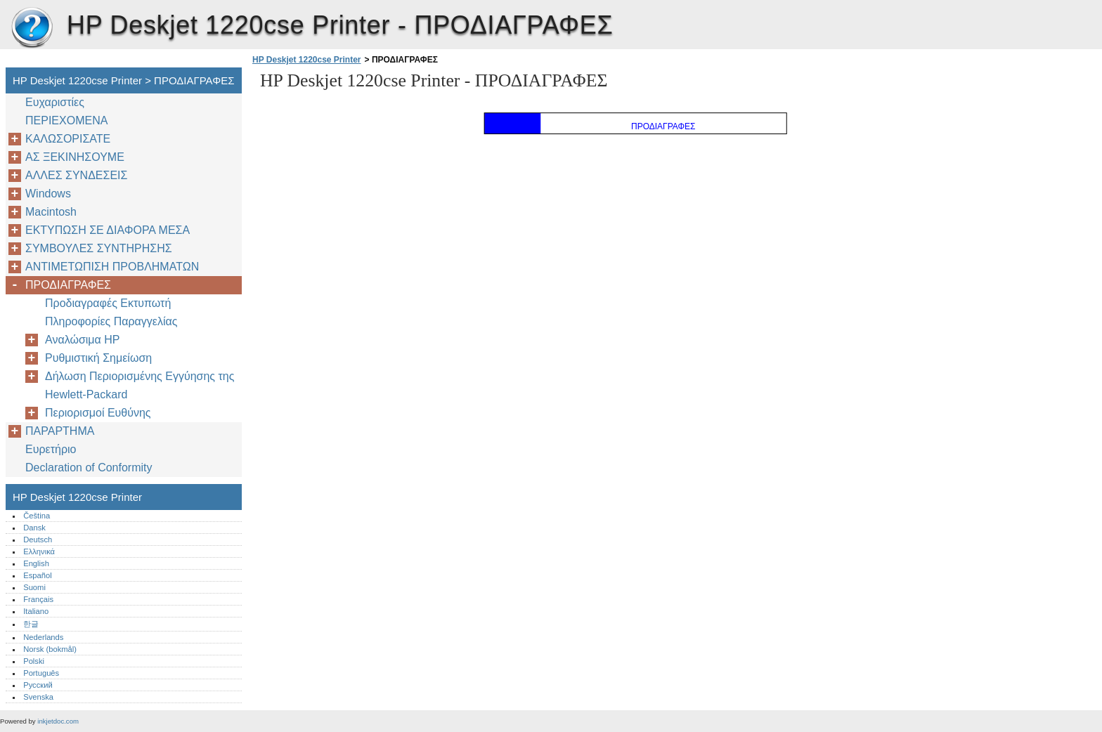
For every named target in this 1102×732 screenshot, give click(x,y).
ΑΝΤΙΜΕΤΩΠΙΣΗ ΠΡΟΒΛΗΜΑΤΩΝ (112, 267)
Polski (33, 661)
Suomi (34, 587)
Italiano (35, 611)
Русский (38, 685)
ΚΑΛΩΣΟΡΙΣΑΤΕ (67, 139)
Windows (48, 194)
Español (37, 575)
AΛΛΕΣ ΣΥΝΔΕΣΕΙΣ (76, 175)
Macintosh (51, 212)
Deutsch (37, 539)
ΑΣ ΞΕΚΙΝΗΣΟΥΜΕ (74, 157)
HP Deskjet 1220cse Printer (32, 28)
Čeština (36, 515)
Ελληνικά (39, 551)
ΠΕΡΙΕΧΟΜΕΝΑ (66, 120)
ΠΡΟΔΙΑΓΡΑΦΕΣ (68, 285)
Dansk (34, 527)
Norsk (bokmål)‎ (50, 649)
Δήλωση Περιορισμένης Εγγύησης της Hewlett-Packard (139, 385)
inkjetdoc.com (58, 721)
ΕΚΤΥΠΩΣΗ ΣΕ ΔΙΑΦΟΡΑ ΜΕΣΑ (107, 230)
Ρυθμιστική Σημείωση (98, 358)
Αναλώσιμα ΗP (82, 340)
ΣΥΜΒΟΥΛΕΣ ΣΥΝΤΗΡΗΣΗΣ (98, 248)
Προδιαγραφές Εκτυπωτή (108, 303)
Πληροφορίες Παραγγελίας (111, 321)
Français (38, 599)
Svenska (38, 697)
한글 (31, 624)
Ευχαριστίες (54, 102)
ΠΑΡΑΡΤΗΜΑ (59, 431)
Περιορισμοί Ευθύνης (98, 413)
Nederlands (43, 637)
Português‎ (41, 673)
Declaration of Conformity (89, 467)
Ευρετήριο (50, 449)
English (36, 563)
